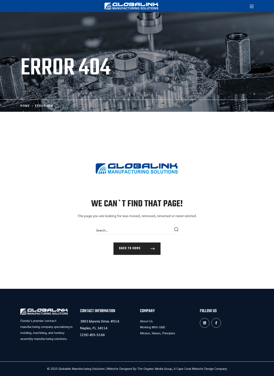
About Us (146, 321)
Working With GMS (152, 327)
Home (25, 105)
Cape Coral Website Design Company (201, 368)
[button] (137, 248)
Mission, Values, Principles (157, 333)
